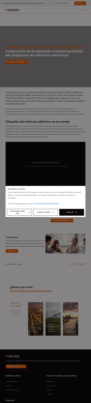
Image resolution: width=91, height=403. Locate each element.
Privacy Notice (40, 203)
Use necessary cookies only (17, 212)
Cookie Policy (54, 203)
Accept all (70, 212)
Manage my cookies (43, 212)
